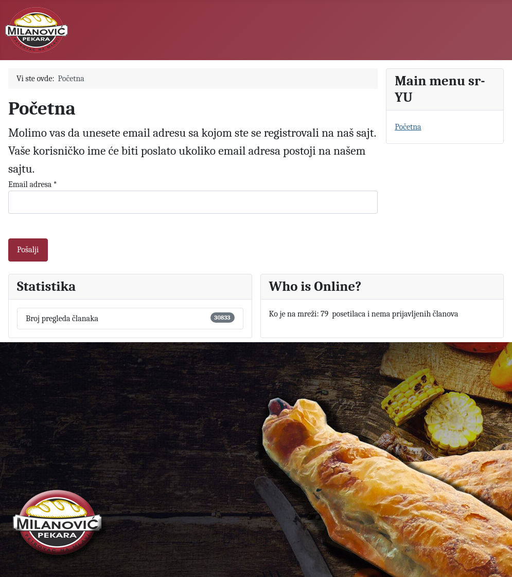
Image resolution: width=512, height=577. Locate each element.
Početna (408, 127)
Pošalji (28, 249)
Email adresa (32, 184)
